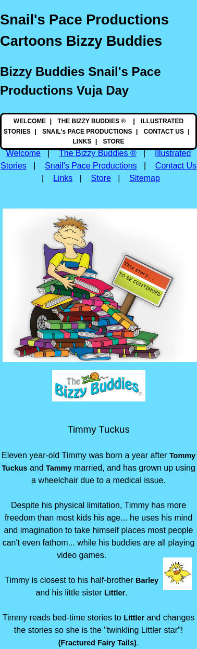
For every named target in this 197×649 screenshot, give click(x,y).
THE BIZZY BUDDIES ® (92, 121)
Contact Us (175, 165)
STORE (114, 141)
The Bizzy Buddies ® (98, 153)
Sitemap (144, 178)
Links (62, 178)
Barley (147, 580)
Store (101, 178)
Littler (114, 593)
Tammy (58, 468)
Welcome (23, 153)
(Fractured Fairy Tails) (97, 643)
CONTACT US (164, 131)
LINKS (82, 141)
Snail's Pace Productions (91, 165)
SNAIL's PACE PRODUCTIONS (87, 131)
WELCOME (30, 121)
